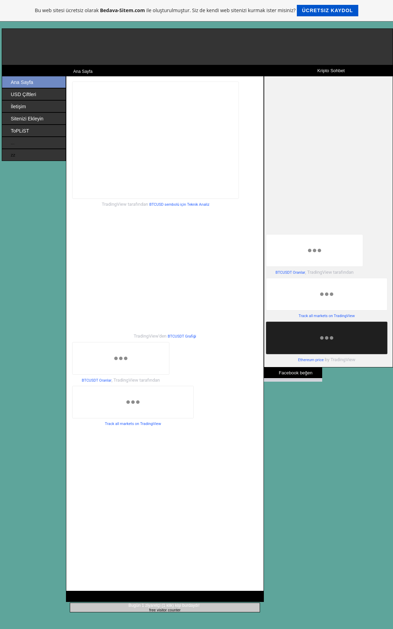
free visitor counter (165, 610)
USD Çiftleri (23, 94)
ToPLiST (20, 131)
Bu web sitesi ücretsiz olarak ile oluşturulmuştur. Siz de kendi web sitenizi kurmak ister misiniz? (196, 10)
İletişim (18, 106)
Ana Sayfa (22, 82)
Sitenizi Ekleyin (27, 118)
